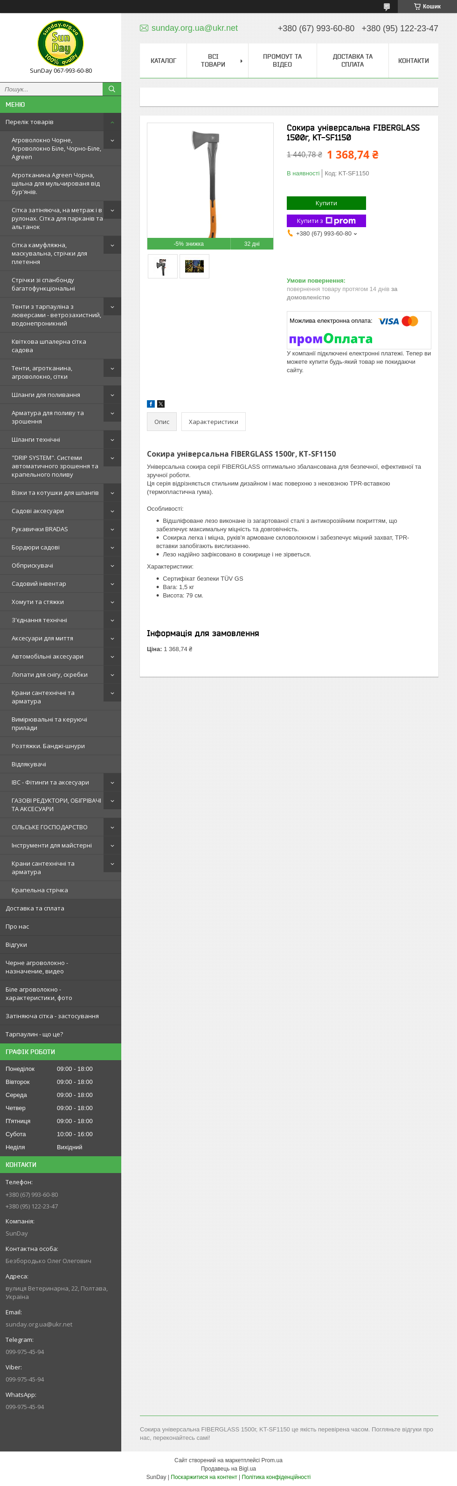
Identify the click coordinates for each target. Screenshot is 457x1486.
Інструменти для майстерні (52, 845)
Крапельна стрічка (40, 890)
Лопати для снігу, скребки (50, 674)
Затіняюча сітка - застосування (52, 1016)
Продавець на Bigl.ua (228, 1468)
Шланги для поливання (46, 394)
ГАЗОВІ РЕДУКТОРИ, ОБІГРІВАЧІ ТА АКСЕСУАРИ (56, 804)
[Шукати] (112, 89)
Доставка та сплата (35, 908)
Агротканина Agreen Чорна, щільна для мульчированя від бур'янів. (56, 183)
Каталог (163, 60)
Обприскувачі (32, 565)
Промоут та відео (282, 60)
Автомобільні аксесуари (47, 656)
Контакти (413, 60)
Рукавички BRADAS (40, 529)
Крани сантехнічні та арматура (43, 696)
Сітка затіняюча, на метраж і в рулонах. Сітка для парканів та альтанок (57, 218)
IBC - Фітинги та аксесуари (50, 782)
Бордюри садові (36, 547)
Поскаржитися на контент (204, 1477)
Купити (326, 203)
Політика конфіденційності (276, 1477)
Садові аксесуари (38, 511)
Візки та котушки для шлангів (55, 492)
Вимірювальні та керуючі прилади (49, 723)
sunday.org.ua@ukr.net (39, 1324)
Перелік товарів (30, 122)
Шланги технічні (36, 439)
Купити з (326, 220)
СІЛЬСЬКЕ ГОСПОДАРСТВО (50, 827)
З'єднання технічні (39, 620)
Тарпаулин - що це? (34, 1034)
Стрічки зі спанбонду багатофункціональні (43, 284)
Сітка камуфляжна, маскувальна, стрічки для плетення (49, 253)
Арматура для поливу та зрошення (48, 417)
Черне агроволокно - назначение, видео (37, 966)
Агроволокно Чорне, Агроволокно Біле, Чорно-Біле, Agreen (56, 148)
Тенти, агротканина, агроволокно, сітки (42, 372)
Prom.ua (272, 1460)
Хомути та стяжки (38, 601)
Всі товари (213, 60)
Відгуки (16, 944)
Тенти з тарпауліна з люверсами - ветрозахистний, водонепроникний (56, 314)
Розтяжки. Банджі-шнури (48, 746)
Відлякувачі (29, 764)
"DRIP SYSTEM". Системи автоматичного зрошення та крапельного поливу (55, 466)
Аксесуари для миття (42, 638)
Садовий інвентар (39, 583)
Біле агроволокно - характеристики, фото (39, 993)
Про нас (17, 926)
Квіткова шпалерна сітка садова (49, 345)
